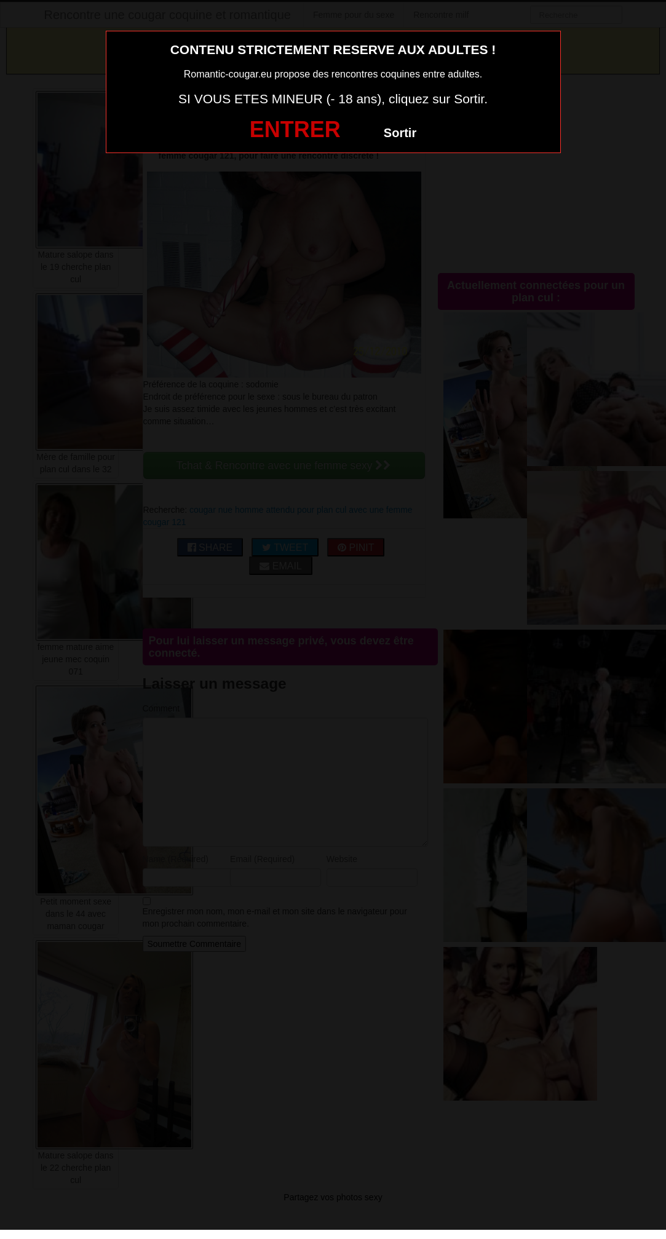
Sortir (400, 133)
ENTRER (295, 129)
